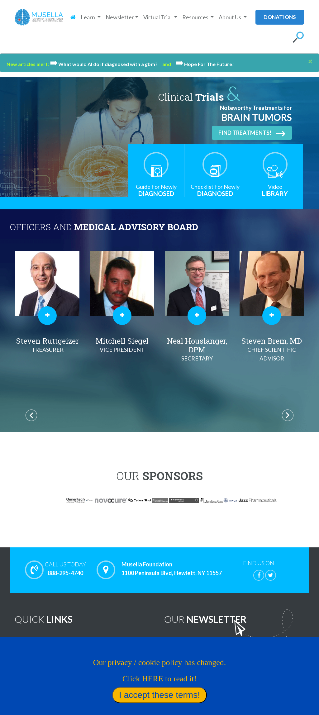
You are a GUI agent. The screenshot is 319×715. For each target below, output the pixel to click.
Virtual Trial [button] (158, 17)
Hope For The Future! (205, 64)
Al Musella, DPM (47, 345)
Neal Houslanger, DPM (272, 349)
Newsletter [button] (120, 17)
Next (287, 415)
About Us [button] (230, 17)
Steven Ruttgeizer (122, 345)
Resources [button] (195, 17)
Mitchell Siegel (197, 345)
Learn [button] (88, 17)
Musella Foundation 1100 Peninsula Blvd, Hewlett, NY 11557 (171, 568)
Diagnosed (156, 190)
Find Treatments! (251, 133)
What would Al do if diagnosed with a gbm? (106, 64)
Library (275, 190)
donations (280, 17)
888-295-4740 (65, 568)
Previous (31, 415)
